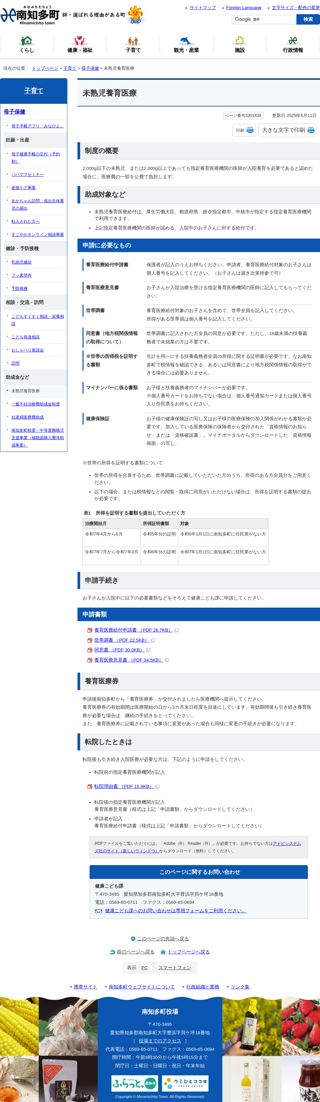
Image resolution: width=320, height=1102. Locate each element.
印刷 (240, 130)
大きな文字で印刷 (283, 130)
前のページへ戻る (136, 951)
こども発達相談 (25, 337)
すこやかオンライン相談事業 (37, 234)
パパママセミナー (27, 174)
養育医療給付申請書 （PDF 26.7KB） (136, 630)
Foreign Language (244, 7)
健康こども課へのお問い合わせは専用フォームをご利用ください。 (176, 910)
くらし (26, 44)
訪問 (15, 363)
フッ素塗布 (21, 275)
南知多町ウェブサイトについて (142, 986)
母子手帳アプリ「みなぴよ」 (37, 126)
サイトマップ (203, 7)
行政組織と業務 (202, 986)
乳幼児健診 (21, 262)
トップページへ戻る (188, 951)
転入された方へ (25, 221)
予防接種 (19, 288)
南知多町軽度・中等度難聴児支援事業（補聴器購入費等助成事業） (37, 438)
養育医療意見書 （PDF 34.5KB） (131, 660)
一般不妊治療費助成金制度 (35, 404)
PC (144, 967)
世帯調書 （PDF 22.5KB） (124, 640)
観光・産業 (186, 44)
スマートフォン (174, 967)
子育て (69, 68)
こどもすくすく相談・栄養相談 (37, 320)
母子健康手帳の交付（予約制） (35, 158)
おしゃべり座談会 (27, 350)
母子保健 (90, 68)
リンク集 (240, 986)
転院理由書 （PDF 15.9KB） (127, 786)
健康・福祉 (80, 44)
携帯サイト (85, 986)
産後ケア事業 (23, 187)
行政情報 (293, 44)
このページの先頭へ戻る (163, 938)
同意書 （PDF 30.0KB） (122, 649)
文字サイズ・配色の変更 (296, 7)
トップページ (45, 68)
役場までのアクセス (160, 1040)
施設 (239, 44)
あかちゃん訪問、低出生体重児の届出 (37, 204)
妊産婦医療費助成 (27, 417)
